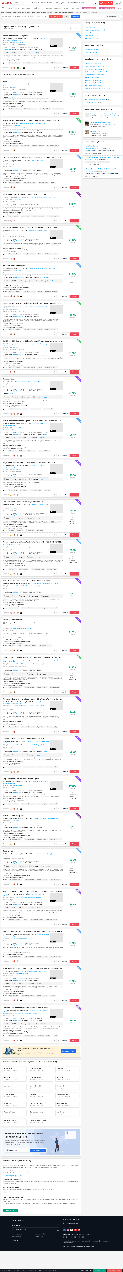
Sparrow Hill (16, 164)
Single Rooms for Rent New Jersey (21, 12)
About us (65, 1241)
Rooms (17, 8)
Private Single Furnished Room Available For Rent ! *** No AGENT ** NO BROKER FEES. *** (33, 542)
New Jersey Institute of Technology (97, 99)
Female (22, 277)
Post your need (99, 1270)
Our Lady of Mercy (17, 427)
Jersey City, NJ (23, 123)
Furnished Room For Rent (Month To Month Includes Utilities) (25, 1007)
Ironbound (15, 87)
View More (65, 67)
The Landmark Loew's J (30, 182)
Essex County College (17, 105)
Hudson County (32, 123)
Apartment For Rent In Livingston (15, 36)
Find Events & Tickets (35, 1230)
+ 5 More (45, 515)
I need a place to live (89, 8)
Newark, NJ (32, 84)
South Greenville (17, 469)
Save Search (75, 16)
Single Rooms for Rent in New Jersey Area (42, 12)
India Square (24, 705)
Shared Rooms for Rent (92, 49)
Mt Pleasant (16, 42)
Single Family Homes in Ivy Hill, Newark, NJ (97, 72)
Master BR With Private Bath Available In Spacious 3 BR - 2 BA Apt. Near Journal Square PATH (33, 931)
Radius (36, 16)
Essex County (9, 40)
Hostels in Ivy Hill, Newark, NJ (93, 83)
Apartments (57, 8)
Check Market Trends (38, 1150)
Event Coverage (16, 1236)
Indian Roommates (6, 12)
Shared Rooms (36, 8)
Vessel (25, 409)
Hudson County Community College (21, 641)
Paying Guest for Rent (91, 52)
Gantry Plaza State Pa (29, 254)
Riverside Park (30, 530)
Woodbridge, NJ (107, 124)
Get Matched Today (68, 1051)
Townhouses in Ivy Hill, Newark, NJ (95, 66)
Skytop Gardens (95, 131)
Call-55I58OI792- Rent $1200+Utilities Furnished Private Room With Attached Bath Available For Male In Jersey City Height (33, 341)
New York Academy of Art (18, 565)
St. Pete (15, 547)
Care (67, 3)
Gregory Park (16, 125)
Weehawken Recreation (51, 254)
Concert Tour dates (40, 1234)
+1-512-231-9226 (81, 1219)
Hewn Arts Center (43, 182)
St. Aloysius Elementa (15, 109)
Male (21, 206)
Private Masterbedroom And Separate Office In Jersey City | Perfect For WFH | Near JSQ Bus (33, 421)
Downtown (30, 664)
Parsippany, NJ (90, 159)
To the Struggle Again (35, 490)
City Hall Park (12, 451)
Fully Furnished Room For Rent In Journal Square (21, 779)
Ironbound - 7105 (90, 27)
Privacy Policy (94, 1241)
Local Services (75, 3)
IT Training (56, 3)
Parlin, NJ (101, 133)
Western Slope (17, 234)
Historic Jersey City (52, 569)
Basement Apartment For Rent (14, 266)
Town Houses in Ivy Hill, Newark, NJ (95, 74)
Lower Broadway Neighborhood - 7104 (96, 30)
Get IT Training (35, 1225)
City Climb (12, 645)
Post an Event (39, 1236)
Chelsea (15, 508)
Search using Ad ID (112, 16)
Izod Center (40, 530)
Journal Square (17, 586)
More (83, 3)
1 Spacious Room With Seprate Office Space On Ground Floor (103, 157)
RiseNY (53, 182)
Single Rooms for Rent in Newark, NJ (63, 12)
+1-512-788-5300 (70, 1219)
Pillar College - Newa (56, 63)
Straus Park (20, 530)
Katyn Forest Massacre (38, 145)
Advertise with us (105, 1241)
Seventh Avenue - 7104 (91, 35)
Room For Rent (8, 81)
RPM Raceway (32, 451)
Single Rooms (26, 8)
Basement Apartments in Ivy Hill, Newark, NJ (98, 88)
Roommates (42, 3)
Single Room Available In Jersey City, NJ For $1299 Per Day (25, 194)
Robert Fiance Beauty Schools (20, 526)
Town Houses (75, 8)
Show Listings (55, 16)
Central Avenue (45, 745)
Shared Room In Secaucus (12, 620)
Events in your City (17, 1234)
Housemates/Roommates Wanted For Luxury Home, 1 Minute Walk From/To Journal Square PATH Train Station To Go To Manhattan (33, 657)
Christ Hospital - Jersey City (19, 178)
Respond (74, 67)
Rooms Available (9, 379)
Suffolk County (28, 381)
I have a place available (107, 8)
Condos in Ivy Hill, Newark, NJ (93, 63)
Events (34, 3)
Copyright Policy (68, 1242)
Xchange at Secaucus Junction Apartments (19, 623)
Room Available (8, 851)
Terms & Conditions (83, 1241)
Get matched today (10, 1210)
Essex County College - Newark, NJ (14, 1175)
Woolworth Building (48, 409)
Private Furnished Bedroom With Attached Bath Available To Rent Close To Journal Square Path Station (33, 121)
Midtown (23, 664)
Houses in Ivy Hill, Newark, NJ (93, 80)
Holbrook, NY (19, 381)
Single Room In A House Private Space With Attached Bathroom (26, 581)
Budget (44, 16)
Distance (74, 28)
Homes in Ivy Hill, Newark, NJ (93, 77)
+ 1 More (46, 277)
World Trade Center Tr (14, 409)
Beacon (41, 586)
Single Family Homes (91, 146)
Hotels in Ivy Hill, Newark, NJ (93, 85)
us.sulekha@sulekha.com (72, 1223)
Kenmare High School (44, 451)
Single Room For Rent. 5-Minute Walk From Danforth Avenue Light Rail (29, 462)
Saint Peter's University (18, 604)
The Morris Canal (13, 145)
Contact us (73, 1241)
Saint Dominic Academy (30, 109)
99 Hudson (22, 451)
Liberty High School (45, 109)
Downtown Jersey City (24, 547)
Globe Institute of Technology (19, 405)
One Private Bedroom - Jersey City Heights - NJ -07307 (23, 739)
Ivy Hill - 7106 (88, 32)
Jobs (63, 3)
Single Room (6, 16)
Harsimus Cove (17, 199)
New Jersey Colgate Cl (53, 145)
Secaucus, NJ (34, 504)
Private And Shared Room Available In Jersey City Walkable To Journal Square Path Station (33, 699)
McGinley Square (17, 785)
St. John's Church (43, 63)
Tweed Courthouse (35, 409)
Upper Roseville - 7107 (91, 38)
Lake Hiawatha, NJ (91, 148)
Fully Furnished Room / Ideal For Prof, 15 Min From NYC (23, 502)
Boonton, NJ (89, 171)
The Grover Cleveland (14, 63)
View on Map (17, 40)
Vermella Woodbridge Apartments (100, 122)
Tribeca (15, 384)
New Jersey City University (19, 447)
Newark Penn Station (58, 109)
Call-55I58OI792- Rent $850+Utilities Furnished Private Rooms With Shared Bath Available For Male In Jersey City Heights (33, 303)
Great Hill (11, 530)
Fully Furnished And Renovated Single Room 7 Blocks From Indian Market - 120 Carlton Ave (33, 157)
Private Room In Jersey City (13, 816)
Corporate (35, 1241)
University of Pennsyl (14, 182)
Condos (66, 8)
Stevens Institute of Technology (20, 250)
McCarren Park (25, 145)
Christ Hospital (16, 141)
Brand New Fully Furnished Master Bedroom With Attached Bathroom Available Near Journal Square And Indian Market (33, 968)
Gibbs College (15, 59)
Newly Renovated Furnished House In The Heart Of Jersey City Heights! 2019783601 (33, 891)
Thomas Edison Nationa (29, 63)
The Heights (16, 309)
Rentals (49, 3)
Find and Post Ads (35, 1221)
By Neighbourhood (19, 16)
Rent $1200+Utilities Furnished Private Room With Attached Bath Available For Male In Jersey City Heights (33, 228)
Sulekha (6, 2)
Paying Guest (48, 8)
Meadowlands (16, 628)
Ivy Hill (30, 16)
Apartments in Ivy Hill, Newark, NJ (94, 69)
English (45, 434)
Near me (9, 8)
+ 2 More (10, 97)
